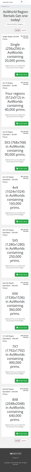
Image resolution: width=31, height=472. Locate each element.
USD (17, 30)
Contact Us (16, 458)
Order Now (21, 74)
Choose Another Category (15, 24)
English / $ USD (15, 453)
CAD (24, 30)
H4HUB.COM (8, 2)
